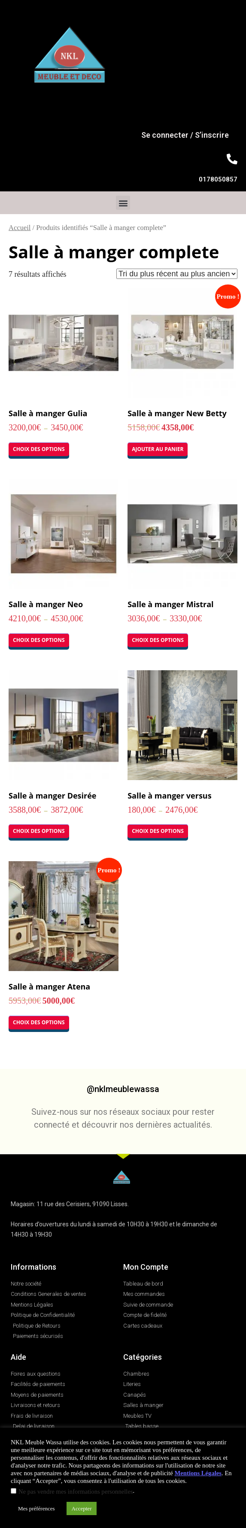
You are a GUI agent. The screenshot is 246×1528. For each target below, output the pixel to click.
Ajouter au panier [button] (157, 449)
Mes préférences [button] (36, 1508)
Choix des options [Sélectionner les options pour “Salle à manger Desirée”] (39, 831)
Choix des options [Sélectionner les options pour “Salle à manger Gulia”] (39, 449)
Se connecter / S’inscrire (185, 134)
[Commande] (176, 274)
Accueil (19, 228)
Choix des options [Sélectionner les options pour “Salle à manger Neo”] (39, 640)
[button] (123, 203)
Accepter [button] (82, 1508)
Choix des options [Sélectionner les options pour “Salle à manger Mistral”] (158, 640)
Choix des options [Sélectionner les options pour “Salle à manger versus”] (158, 831)
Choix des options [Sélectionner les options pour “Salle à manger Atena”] (39, 1022)
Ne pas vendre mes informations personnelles (75, 1491)
